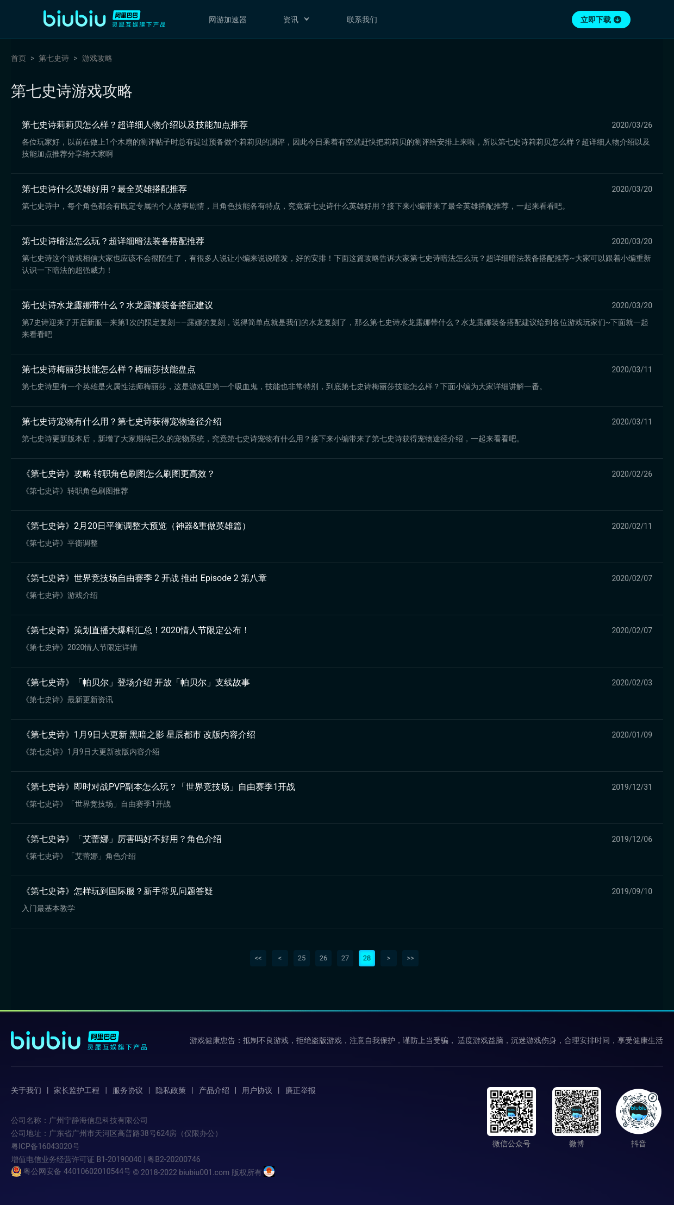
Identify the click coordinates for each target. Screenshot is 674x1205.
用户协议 (257, 1090)
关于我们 (26, 1090)
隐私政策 (170, 1090)
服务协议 (128, 1090)
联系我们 (362, 19)
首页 (18, 58)
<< (257, 958)
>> (410, 958)
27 (345, 958)
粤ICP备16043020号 (45, 1146)
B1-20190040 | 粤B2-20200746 (148, 1159)
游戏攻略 (97, 58)
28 (367, 958)
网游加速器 (228, 19)
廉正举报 (300, 1090)
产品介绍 (214, 1090)
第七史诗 (54, 58)
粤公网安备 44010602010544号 (71, 1171)
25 (302, 958)
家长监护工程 (76, 1090)
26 (324, 958)
